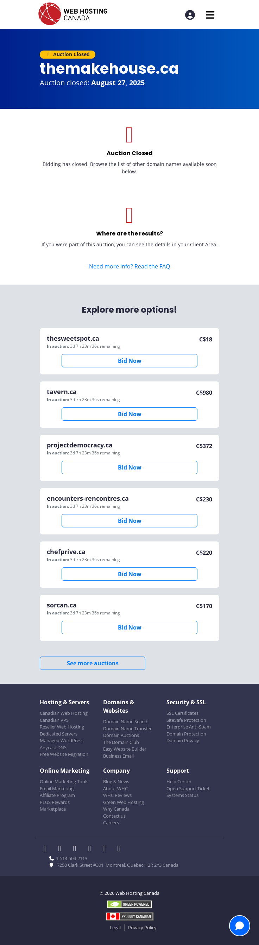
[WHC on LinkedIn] (76, 849)
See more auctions (93, 663)
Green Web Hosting (123, 802)
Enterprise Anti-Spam (188, 727)
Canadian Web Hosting (64, 713)
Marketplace (53, 809)
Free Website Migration (64, 754)
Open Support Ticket (188, 788)
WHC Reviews (117, 795)
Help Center (178, 781)
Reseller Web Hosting (62, 727)
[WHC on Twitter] (62, 849)
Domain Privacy (182, 740)
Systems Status (182, 795)
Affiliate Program (57, 795)
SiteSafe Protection (186, 720)
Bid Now (129, 361)
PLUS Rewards (55, 802)
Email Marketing (57, 788)
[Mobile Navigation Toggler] (210, 15)
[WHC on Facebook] (47, 849)
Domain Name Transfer (127, 728)
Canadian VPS (54, 720)
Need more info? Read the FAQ (129, 266)
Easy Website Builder (124, 749)
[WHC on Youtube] (106, 849)
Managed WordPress (61, 740)
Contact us (114, 816)
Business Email (118, 756)
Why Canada (116, 809)
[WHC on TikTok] (120, 849)
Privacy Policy (142, 927)
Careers (111, 822)
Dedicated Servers (58, 734)
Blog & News (116, 781)
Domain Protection (186, 734)
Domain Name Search (126, 721)
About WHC (115, 788)
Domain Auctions (121, 735)
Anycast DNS (53, 747)
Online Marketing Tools (64, 781)
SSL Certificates (182, 713)
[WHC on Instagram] (91, 849)
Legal (115, 927)
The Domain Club (121, 742)
